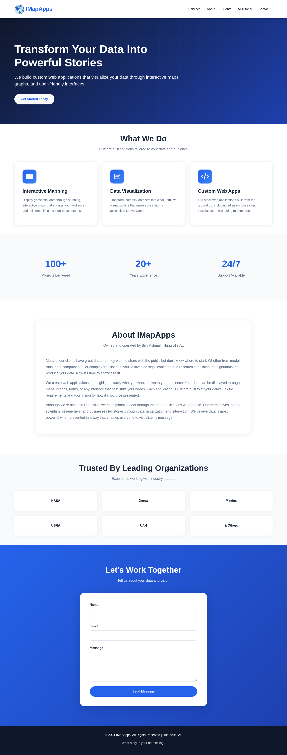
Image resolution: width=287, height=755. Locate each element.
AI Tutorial (245, 9)
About (211, 9)
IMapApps (33, 9)
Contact (263, 9)
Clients (226, 9)
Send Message (143, 691)
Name (94, 604)
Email (94, 626)
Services (194, 9)
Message (96, 648)
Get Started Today (34, 100)
